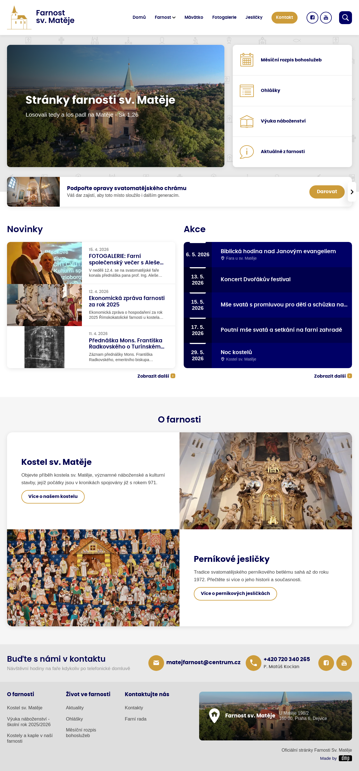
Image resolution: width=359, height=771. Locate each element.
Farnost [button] (163, 17)
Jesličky (254, 17)
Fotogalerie (224, 17)
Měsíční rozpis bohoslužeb (81, 732)
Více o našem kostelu (53, 496)
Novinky (25, 229)
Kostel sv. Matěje (24, 707)
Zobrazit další (153, 376)
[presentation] (352, 192)
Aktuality (75, 707)
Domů (139, 17)
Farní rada (135, 719)
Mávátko (194, 17)
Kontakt (284, 17)
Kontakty (134, 707)
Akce (195, 229)
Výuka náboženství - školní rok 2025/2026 (29, 721)
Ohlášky (74, 719)
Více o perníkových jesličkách (235, 593)
